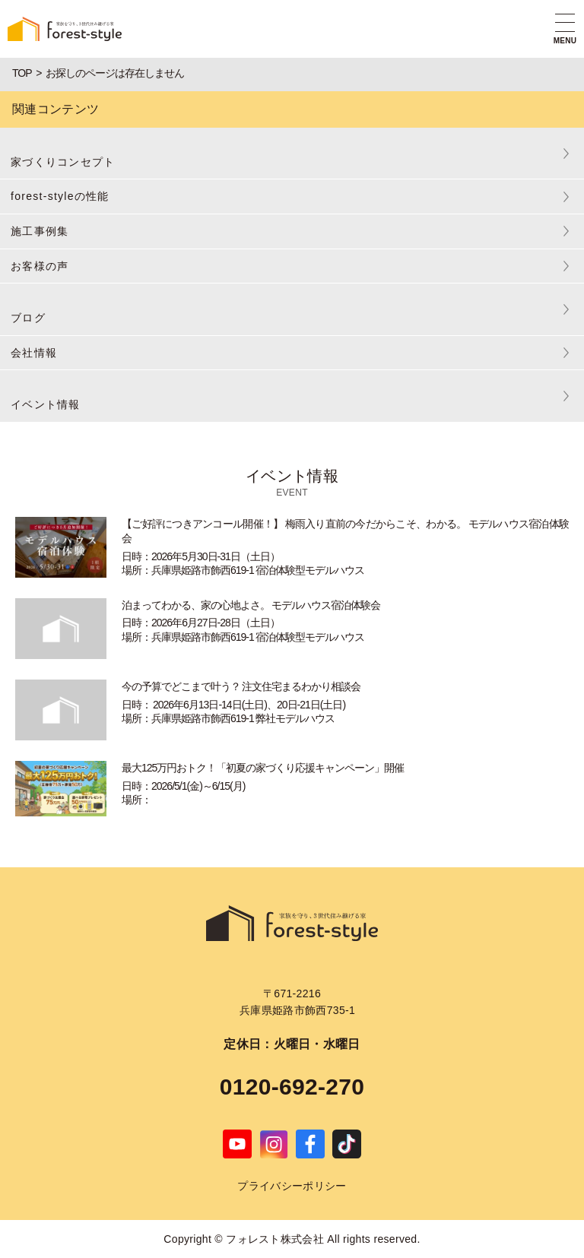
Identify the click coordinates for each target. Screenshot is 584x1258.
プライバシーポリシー (291, 1186)
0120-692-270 (292, 1086)
